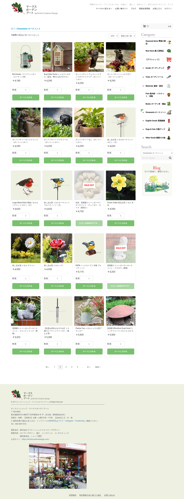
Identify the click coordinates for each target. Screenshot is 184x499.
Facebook (79, 421)
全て (13, 28)
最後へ (98, 367)
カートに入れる (26, 97)
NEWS (51, 421)
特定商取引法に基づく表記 (90, 495)
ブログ (60, 421)
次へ (89, 367)
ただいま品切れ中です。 (89, 223)
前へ (47, 367)
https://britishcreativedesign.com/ (35, 439)
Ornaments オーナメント (28, 28)
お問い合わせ (109, 495)
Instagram (69, 421)
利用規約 (72, 495)
